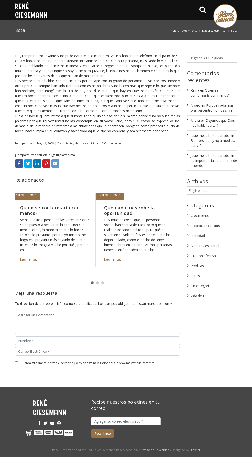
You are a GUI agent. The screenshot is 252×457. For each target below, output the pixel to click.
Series (195, 275)
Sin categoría (201, 286)
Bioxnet (195, 450)
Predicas (197, 265)
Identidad (198, 235)
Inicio (173, 30)
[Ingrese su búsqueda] (212, 58)
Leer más (28, 259)
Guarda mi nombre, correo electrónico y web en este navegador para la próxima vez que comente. (88, 363)
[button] (92, 282)
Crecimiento (189, 30)
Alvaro (195, 105)
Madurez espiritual (214, 30)
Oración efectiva (203, 255)
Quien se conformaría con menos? (50, 210)
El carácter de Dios (205, 225)
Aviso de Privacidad (155, 450)
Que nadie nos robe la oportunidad (129, 210)
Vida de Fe (199, 296)
